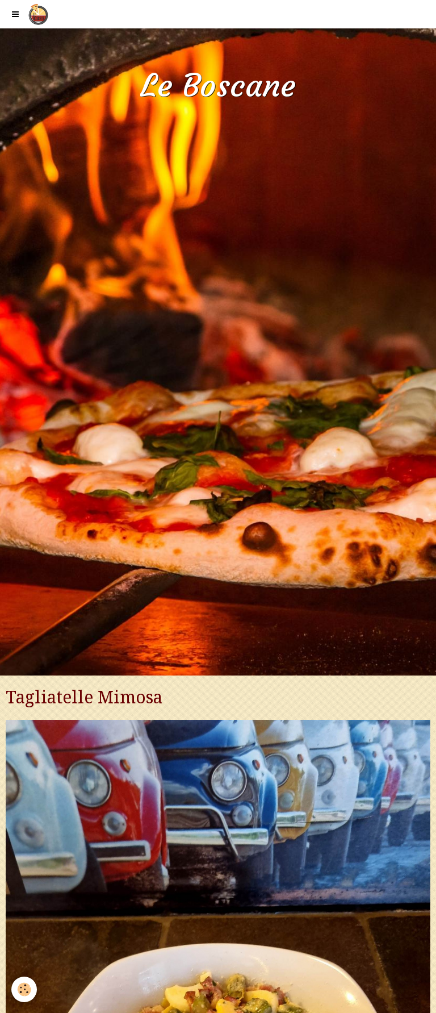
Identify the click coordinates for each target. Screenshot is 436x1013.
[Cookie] (24, 989)
